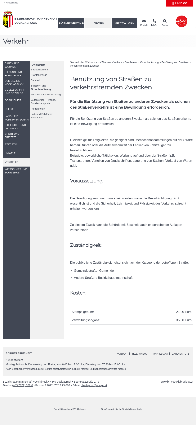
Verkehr (38, 65)
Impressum (165, 353)
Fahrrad (35, 80)
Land (179, 3)
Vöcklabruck (92, 62)
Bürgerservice (71, 22)
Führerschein (38, 108)
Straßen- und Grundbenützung (41, 87)
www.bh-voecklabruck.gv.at (177, 385)
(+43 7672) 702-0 (22, 389)
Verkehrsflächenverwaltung (46, 94)
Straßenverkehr (39, 69)
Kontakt (123, 353)
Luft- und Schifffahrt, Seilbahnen (42, 116)
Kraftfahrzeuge (39, 74)
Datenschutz (126, 358)
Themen (98, 22)
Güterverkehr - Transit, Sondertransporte (43, 101)
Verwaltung (124, 22)
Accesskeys (11, 2)
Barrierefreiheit (19, 353)
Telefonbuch (143, 353)
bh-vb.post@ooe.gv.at (94, 389)
